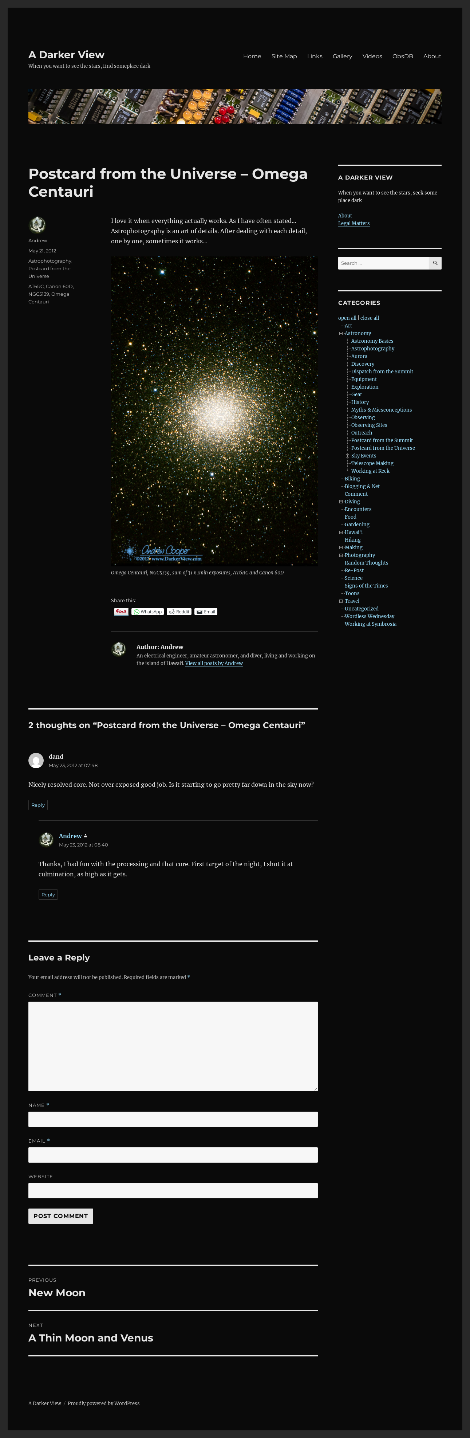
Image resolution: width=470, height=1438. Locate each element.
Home (252, 56)
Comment (45, 995)
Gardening (357, 525)
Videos (372, 56)
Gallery (342, 56)
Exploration (365, 387)
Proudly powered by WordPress (104, 1403)
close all (369, 318)
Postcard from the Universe (383, 448)
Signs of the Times (366, 586)
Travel (352, 601)
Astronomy (358, 333)
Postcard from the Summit (382, 440)
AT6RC (36, 286)
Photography (360, 555)
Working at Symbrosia (370, 624)
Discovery (362, 364)
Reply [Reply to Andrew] (48, 894)
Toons (352, 593)
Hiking (353, 540)
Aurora (359, 356)
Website (40, 1176)
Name (39, 1105)
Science (354, 578)
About (432, 56)
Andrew (37, 240)
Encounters (358, 509)
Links (315, 56)
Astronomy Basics (372, 341)
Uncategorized (362, 609)
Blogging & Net (362, 486)
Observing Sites (369, 425)
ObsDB (402, 56)
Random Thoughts (366, 563)
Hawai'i (354, 532)
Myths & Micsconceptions (381, 410)
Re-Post (354, 570)
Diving (352, 502)
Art (348, 326)
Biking (352, 479)
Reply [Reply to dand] (38, 805)
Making (354, 548)
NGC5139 (38, 294)
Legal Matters (354, 223)
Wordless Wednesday (369, 616)
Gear (356, 395)
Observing (363, 417)
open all (347, 318)
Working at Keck (370, 471)
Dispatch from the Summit (382, 372)
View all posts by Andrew (214, 663)
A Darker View (66, 54)
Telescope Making (372, 463)
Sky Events (363, 456)
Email (39, 1141)
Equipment (364, 379)
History (360, 402)
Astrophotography (49, 261)
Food (350, 517)
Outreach (361, 433)
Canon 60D (59, 286)
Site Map (284, 56)
